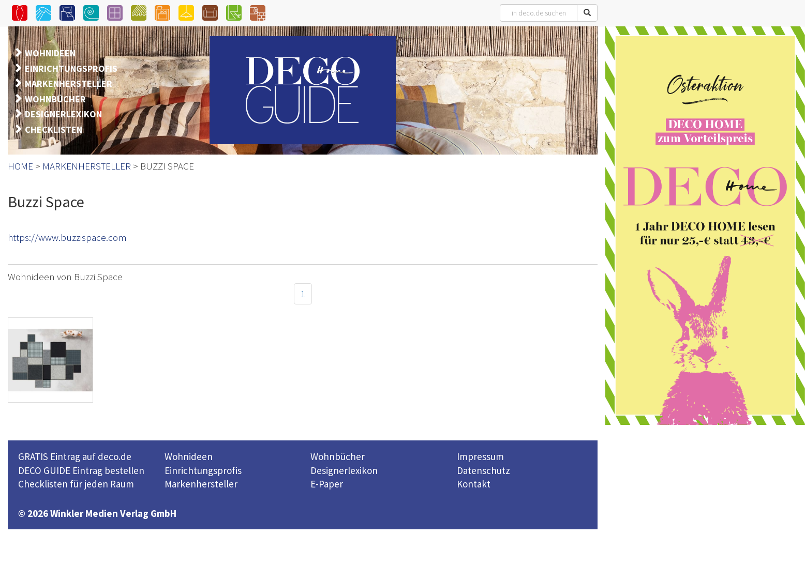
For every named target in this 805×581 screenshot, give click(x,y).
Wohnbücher (337, 456)
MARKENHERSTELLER (68, 83)
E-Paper (326, 484)
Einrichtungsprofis (203, 470)
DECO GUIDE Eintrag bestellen (81, 470)
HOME (20, 166)
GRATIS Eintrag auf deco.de (74, 456)
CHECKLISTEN (53, 129)
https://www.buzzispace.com (67, 237)
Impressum (480, 456)
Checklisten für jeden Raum (76, 484)
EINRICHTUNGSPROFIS (71, 68)
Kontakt (473, 484)
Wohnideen (189, 456)
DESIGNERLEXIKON (63, 114)
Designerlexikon (344, 470)
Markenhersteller (201, 484)
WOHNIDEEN (50, 53)
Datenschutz (483, 470)
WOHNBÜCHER (55, 99)
